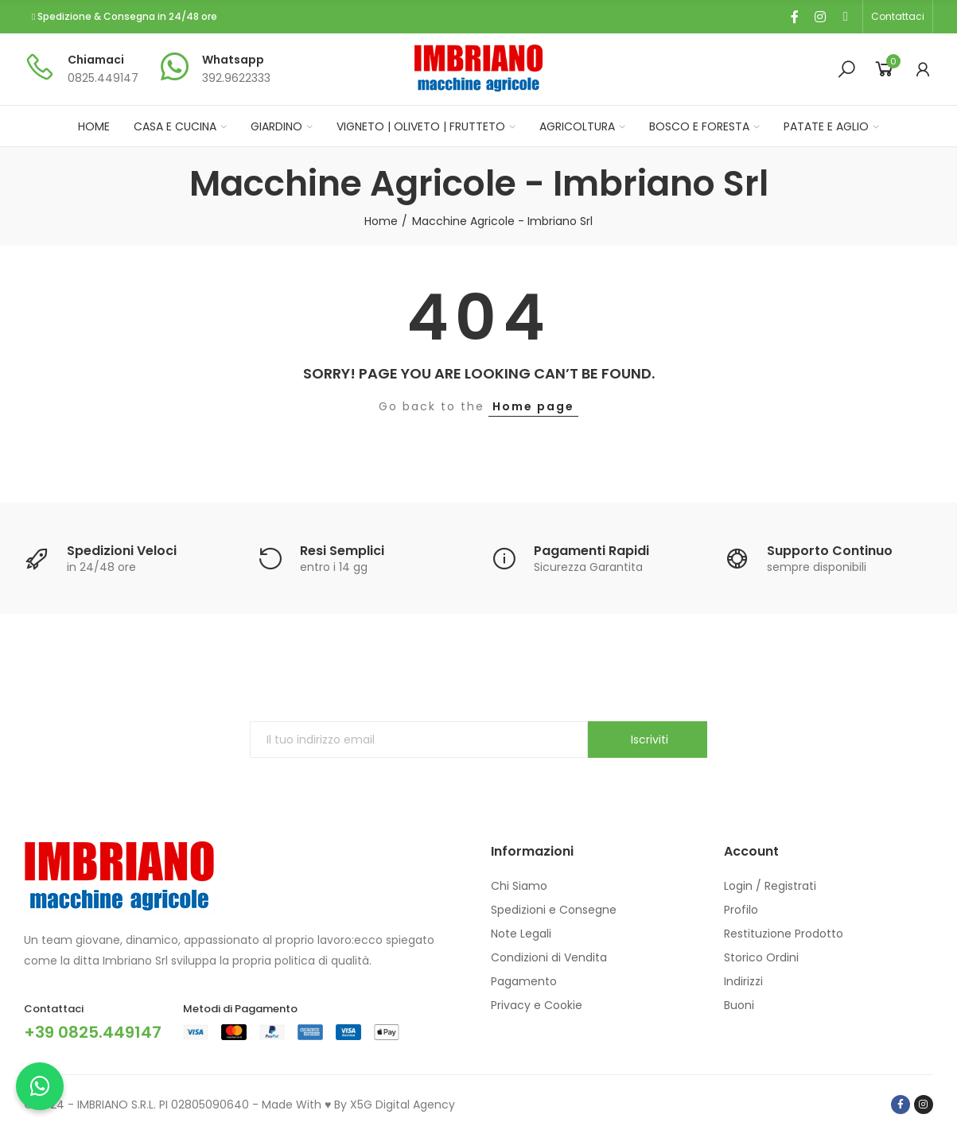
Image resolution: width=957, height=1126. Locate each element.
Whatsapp (233, 60)
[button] (897, 16)
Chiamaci (96, 60)
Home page (533, 406)
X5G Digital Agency (402, 1104)
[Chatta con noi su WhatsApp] (40, 1086)
